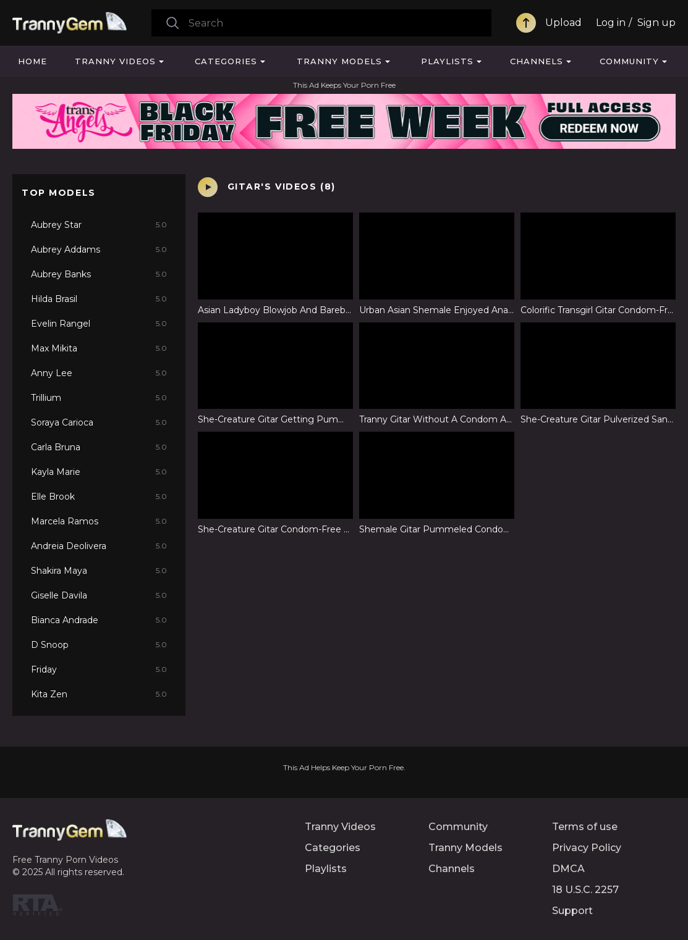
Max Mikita (99, 348)
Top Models (59, 192)
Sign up (656, 22)
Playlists (447, 61)
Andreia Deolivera (99, 546)
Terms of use (585, 827)
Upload (563, 22)
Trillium (99, 397)
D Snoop (99, 644)
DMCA (568, 869)
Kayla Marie (99, 472)
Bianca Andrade (99, 620)
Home (32, 61)
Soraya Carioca (99, 422)
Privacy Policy (586, 848)
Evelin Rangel (99, 323)
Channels (536, 61)
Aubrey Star (99, 224)
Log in (611, 22)
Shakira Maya (99, 570)
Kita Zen (99, 694)
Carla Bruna (99, 447)
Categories (226, 61)
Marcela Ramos (99, 521)
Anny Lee (99, 373)
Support (572, 911)
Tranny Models (339, 61)
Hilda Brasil (99, 299)
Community (629, 61)
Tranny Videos (115, 61)
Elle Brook (99, 496)
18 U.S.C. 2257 (585, 890)
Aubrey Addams (99, 249)
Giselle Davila (99, 595)
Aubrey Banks (99, 274)
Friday (99, 669)
